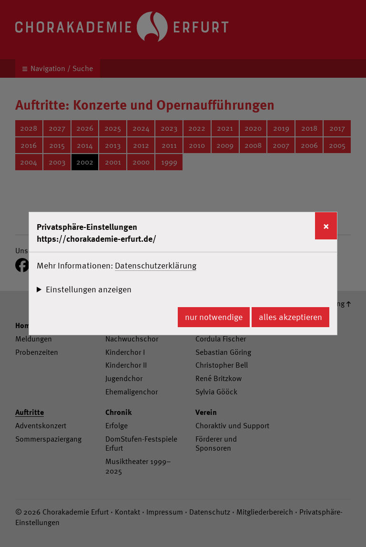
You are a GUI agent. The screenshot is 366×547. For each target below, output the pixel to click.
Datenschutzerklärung (155, 265)
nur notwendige (214, 317)
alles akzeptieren (290, 317)
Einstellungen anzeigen (89, 289)
